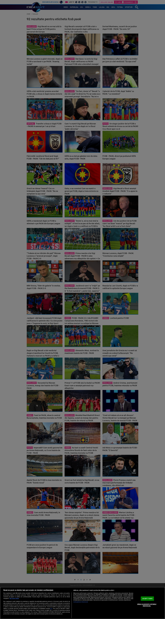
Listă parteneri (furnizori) (80, 602)
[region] (82, 603)
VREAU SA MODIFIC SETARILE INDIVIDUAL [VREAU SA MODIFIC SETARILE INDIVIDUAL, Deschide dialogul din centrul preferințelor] (146, 605)
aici (51, 608)
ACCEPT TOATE (147, 598)
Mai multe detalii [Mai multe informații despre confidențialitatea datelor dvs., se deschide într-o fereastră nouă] (14, 598)
